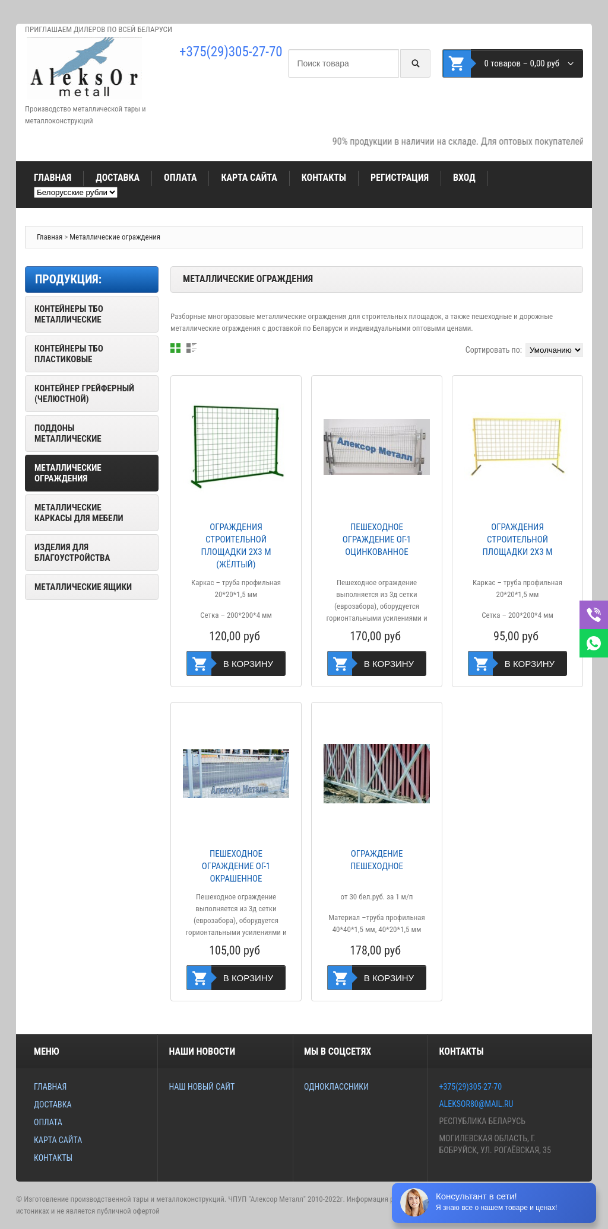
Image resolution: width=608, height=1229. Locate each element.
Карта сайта (249, 177)
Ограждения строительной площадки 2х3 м (518, 539)
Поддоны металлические (68, 433)
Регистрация (399, 177)
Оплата (180, 177)
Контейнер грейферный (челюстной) (84, 393)
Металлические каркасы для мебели (79, 512)
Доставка (118, 177)
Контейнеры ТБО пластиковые (68, 354)
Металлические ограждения (114, 236)
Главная (52, 177)
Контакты (324, 177)
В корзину (248, 664)
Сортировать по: (494, 350)
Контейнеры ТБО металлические (68, 314)
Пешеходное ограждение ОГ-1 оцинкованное (377, 539)
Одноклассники (336, 1086)
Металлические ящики (83, 587)
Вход (464, 177)
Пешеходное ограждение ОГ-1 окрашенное (236, 866)
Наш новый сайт (202, 1086)
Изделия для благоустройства (72, 552)
